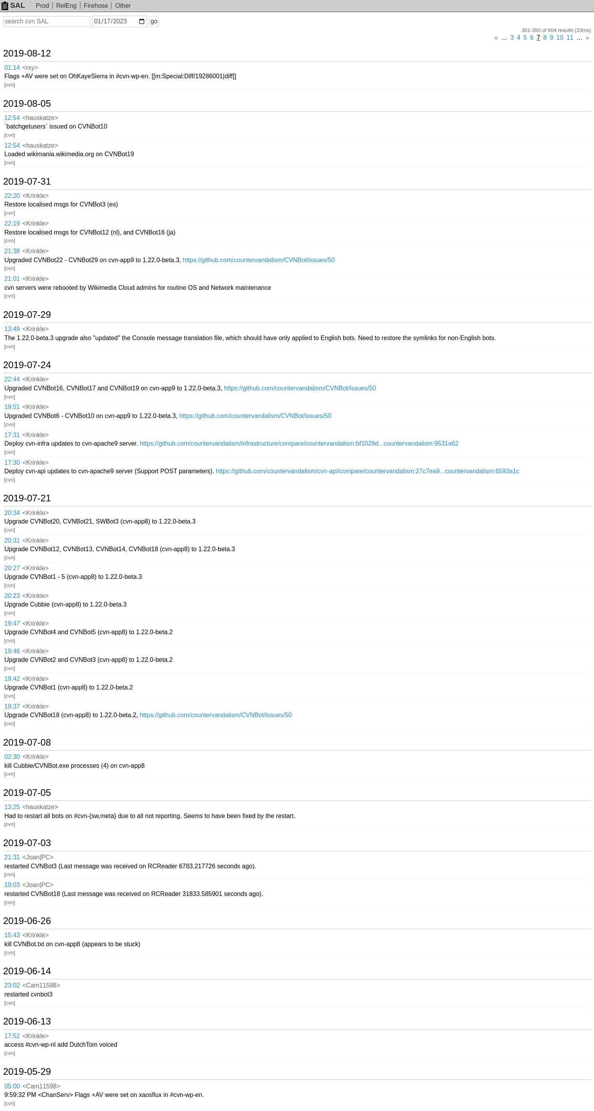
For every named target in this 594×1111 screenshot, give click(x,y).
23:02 (12, 985)
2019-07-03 (27, 843)
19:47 (12, 623)
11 (569, 37)
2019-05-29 (27, 1072)
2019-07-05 (27, 793)
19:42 (12, 678)
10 (560, 37)
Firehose (96, 5)
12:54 (12, 118)
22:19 (12, 223)
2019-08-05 (27, 104)
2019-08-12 (27, 53)
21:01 (12, 278)
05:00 (12, 1086)
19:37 (12, 706)
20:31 (12, 540)
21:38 (12, 251)
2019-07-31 (27, 181)
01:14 (12, 67)
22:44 (12, 379)
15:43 (12, 935)
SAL (13, 5)
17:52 (12, 1036)
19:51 (12, 407)
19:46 (12, 651)
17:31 (12, 435)
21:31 (12, 857)
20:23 (12, 596)
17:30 (12, 462)
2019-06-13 (27, 1021)
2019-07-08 (27, 742)
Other (123, 5)
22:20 (12, 195)
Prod (42, 5)
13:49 (12, 329)
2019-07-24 (27, 365)
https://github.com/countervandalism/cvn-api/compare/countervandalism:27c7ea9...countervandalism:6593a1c (367, 471)
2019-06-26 (27, 921)
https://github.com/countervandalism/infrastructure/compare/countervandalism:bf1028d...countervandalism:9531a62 (299, 443)
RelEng (66, 5)
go (153, 21)
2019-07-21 (27, 498)
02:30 (12, 756)
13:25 (12, 807)
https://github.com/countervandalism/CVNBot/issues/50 (259, 260)
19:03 (12, 885)
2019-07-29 (27, 315)
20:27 (12, 568)
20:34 (12, 513)
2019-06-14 (27, 971)
